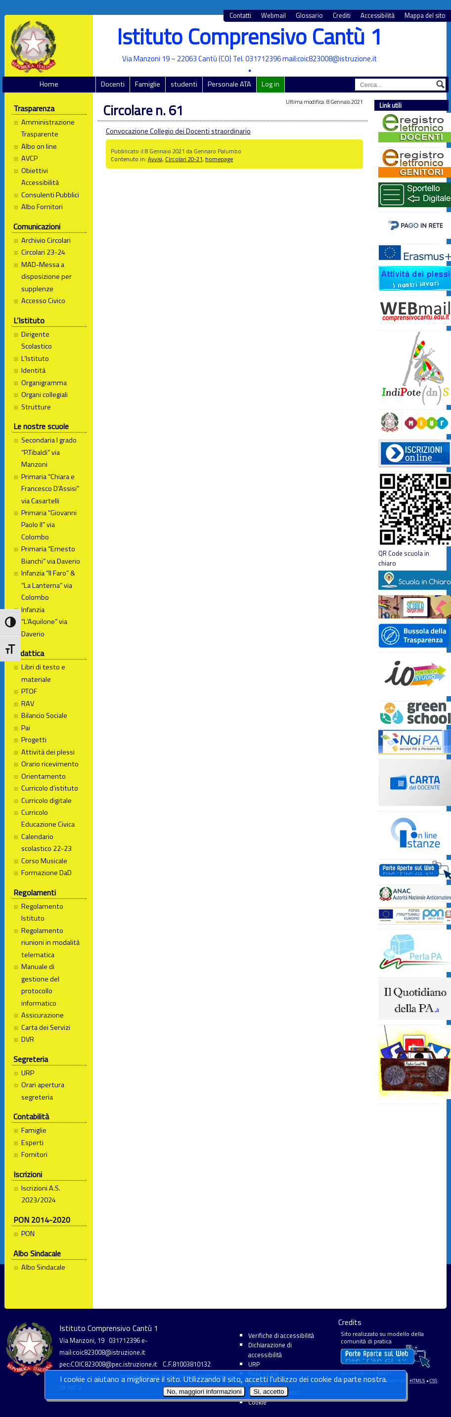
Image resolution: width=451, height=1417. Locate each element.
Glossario (309, 15)
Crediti (342, 15)
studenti (184, 84)
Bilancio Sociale (44, 715)
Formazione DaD (46, 872)
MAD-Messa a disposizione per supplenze (46, 276)
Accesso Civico (43, 300)
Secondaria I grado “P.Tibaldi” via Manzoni (49, 452)
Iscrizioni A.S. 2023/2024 (40, 1194)
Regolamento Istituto (42, 912)
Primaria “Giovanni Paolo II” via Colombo (49, 524)
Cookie (257, 1402)
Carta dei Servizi (45, 1027)
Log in (270, 84)
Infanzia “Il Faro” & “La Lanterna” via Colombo (48, 585)
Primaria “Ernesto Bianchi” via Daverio (50, 554)
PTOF (29, 691)
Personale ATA (229, 84)
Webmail (273, 15)
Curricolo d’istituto (49, 788)
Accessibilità (378, 15)
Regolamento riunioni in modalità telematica (50, 942)
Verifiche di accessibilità (281, 1335)
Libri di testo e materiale (43, 673)
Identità (33, 370)
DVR (27, 1039)
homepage (219, 159)
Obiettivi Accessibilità (40, 176)
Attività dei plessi (48, 752)
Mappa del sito (425, 15)
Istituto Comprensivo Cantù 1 (249, 36)
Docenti (113, 84)
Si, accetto (268, 1391)
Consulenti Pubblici (50, 194)
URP (27, 1072)
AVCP (29, 158)
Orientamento (43, 776)
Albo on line (39, 146)
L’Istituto (35, 358)
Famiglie (147, 84)
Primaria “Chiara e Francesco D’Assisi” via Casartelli (50, 488)
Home (49, 84)
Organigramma (44, 382)
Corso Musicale (44, 860)
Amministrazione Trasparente (48, 128)
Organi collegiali (44, 394)
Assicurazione (42, 1015)
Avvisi (155, 159)
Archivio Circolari (46, 240)
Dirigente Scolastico (36, 340)
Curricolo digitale (46, 800)
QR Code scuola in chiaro (409, 520)
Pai (25, 727)
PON (28, 1233)
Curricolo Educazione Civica (48, 818)
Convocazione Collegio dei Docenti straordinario (178, 131)
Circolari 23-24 (43, 252)
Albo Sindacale (43, 1267)
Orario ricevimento (50, 763)
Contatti (240, 15)
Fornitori (34, 1154)
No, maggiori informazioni (204, 1391)
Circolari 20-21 (183, 159)
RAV (27, 703)
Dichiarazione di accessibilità (270, 1349)
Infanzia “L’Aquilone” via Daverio (44, 621)
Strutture (36, 406)
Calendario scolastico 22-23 (46, 842)
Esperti (32, 1142)
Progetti (33, 739)
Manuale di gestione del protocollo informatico (40, 984)
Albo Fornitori (42, 206)
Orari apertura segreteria (42, 1090)
